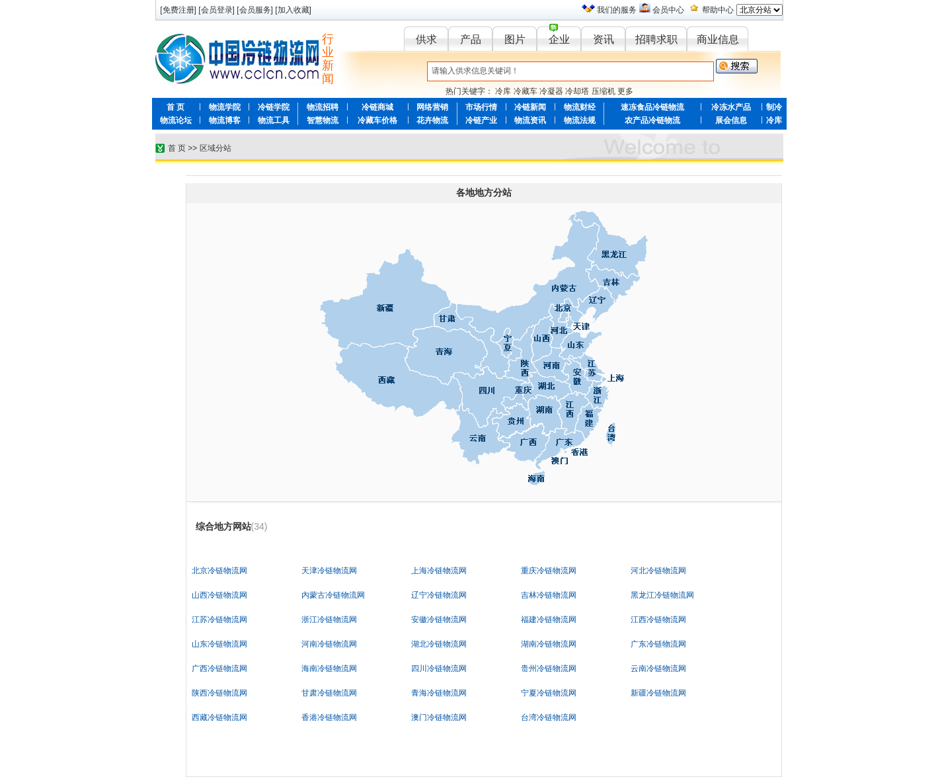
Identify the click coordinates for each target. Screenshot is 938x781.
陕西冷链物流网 (219, 693)
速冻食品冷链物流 (652, 107)
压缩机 (603, 91)
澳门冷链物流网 (439, 717)
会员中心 (668, 10)
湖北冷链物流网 (439, 644)
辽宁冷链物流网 (439, 595)
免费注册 (178, 10)
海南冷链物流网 (329, 668)
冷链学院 (274, 107)
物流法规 (580, 120)
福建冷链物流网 (548, 619)
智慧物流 (322, 120)
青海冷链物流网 (439, 693)
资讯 (603, 39)
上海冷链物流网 (439, 570)
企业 (559, 39)
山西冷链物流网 (219, 595)
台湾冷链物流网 (548, 717)
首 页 (175, 107)
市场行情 (481, 107)
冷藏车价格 (377, 120)
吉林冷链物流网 (548, 595)
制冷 (774, 107)
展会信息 (731, 120)
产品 (470, 39)
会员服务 (255, 10)
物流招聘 (322, 107)
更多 (625, 91)
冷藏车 (525, 91)
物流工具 (274, 120)
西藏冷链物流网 (219, 717)
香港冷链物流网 (329, 717)
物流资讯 (530, 120)
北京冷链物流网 (219, 570)
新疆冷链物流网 (658, 693)
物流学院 (225, 107)
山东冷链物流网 (219, 644)
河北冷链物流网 (658, 570)
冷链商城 (377, 107)
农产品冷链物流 (652, 120)
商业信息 (718, 39)
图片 (515, 39)
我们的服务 (617, 10)
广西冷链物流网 (219, 668)
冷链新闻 (530, 107)
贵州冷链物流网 (548, 668)
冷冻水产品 (731, 107)
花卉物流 (432, 120)
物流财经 (580, 107)
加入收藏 (293, 10)
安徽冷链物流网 (439, 619)
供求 (426, 39)
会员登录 (217, 10)
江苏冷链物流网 (219, 619)
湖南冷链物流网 (548, 644)
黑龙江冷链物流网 (662, 595)
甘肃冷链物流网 (329, 693)
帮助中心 (718, 10)
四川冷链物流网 (439, 668)
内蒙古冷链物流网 (333, 595)
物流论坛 (176, 120)
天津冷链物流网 (329, 570)
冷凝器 (551, 91)
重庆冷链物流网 (548, 570)
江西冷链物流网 (658, 619)
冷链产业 (481, 120)
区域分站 (215, 148)
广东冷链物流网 (658, 644)
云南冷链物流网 (658, 668)
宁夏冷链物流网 (548, 693)
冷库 (503, 91)
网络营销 (432, 107)
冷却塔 (577, 91)
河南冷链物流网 (329, 644)
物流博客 (225, 120)
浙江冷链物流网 (329, 619)
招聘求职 (656, 39)
